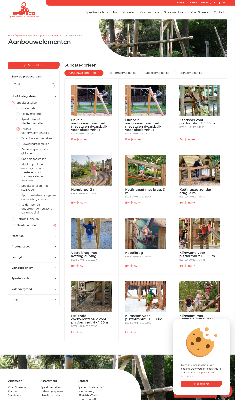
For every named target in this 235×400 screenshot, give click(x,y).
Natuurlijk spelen (124, 12)
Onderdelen (29, 108)
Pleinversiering (31, 113)
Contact (219, 12)
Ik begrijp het (201, 383)
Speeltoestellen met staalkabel (34, 187)
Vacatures (14, 395)
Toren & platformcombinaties (46, 35)
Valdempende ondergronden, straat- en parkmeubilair (37, 208)
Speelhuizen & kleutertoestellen (32, 121)
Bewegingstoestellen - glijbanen (36, 151)
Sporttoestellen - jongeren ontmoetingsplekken (38, 197)
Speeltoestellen (97, 12)
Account (181, 2)
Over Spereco (200, 12)
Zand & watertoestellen (36, 138)
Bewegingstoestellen (35, 143)
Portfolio (193, 2)
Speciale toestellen (33, 159)
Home (11, 35)
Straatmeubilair (175, 12)
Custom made (149, 12)
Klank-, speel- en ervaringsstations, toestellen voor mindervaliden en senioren (33, 172)
